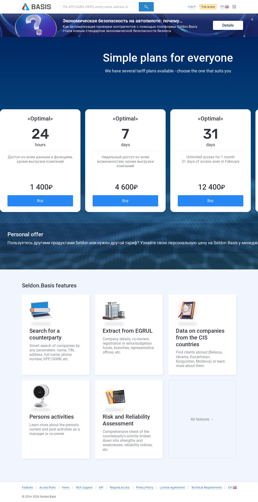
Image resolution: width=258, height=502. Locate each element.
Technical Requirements (206, 487)
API (101, 487)
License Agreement (172, 487)
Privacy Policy (144, 487)
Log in (192, 6)
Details (228, 25)
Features (27, 487)
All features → (202, 419)
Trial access (208, 6)
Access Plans (47, 487)
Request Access (119, 487)
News (65, 487)
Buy (40, 200)
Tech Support (84, 487)
